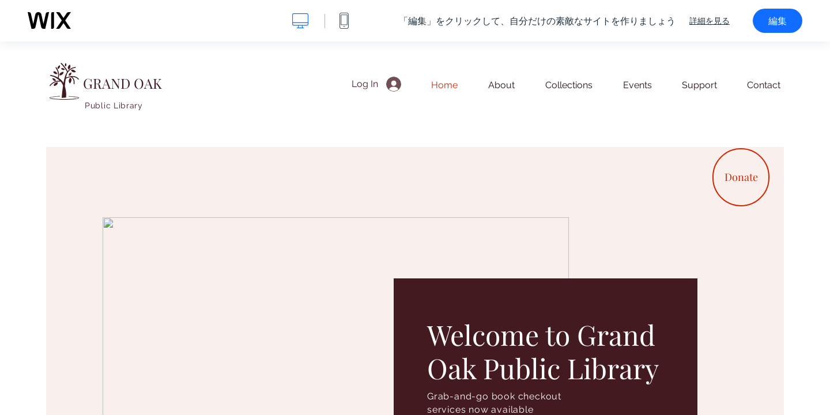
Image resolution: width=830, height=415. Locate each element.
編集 (777, 21)
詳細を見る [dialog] (709, 21)
